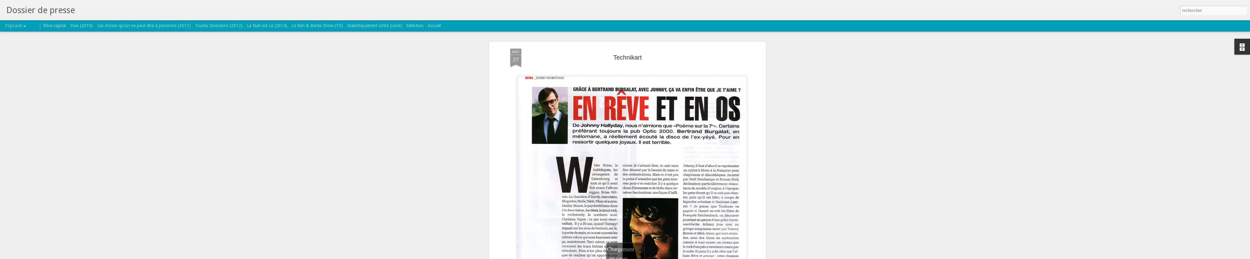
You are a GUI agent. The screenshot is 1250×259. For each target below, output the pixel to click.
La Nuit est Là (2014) (267, 25)
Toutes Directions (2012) (218, 25)
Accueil (434, 25)
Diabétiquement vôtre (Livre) (374, 25)
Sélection (414, 25)
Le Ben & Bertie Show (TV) (317, 25)
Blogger (645, 255)
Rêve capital (54, 25)
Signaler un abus (665, 255)
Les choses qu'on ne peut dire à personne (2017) (144, 25)
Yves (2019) (81, 25)
